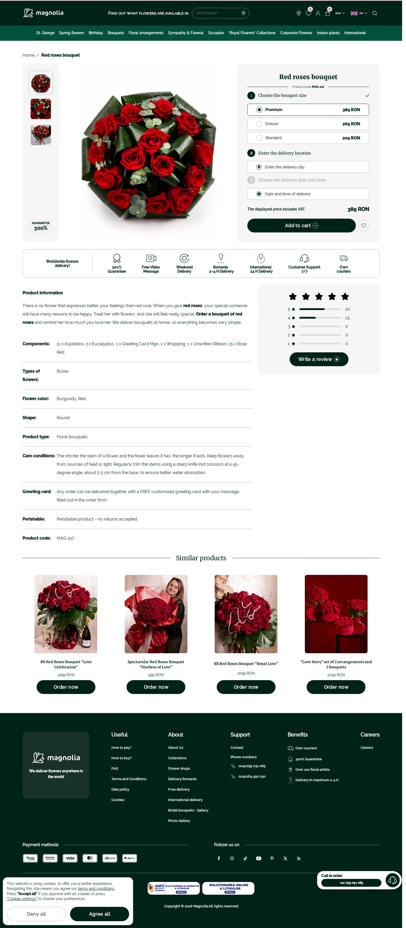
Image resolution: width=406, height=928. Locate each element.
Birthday (96, 33)
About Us (175, 748)
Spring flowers (71, 33)
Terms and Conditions (128, 779)
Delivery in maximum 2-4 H (313, 780)
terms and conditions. (96, 888)
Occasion (216, 33)
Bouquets (116, 33)
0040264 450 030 (248, 776)
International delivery (185, 800)
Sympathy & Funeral (185, 33)
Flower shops (179, 769)
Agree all (99, 914)
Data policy (120, 789)
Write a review (319, 359)
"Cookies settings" (22, 899)
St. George (45, 33)
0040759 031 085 (248, 766)
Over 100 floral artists (308, 770)
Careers (367, 748)
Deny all (36, 914)
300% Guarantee (305, 759)
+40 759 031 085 (351, 883)
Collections (177, 758)
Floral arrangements (146, 33)
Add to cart (301, 225)
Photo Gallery (179, 821)
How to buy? (121, 758)
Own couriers (302, 748)
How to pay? (121, 748)
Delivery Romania (182, 779)
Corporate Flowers (296, 33)
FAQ (114, 769)
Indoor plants (328, 33)
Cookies (117, 800)
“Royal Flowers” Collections (252, 33)
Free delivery (179, 789)
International (355, 33)
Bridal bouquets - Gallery (188, 810)
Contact (237, 748)
